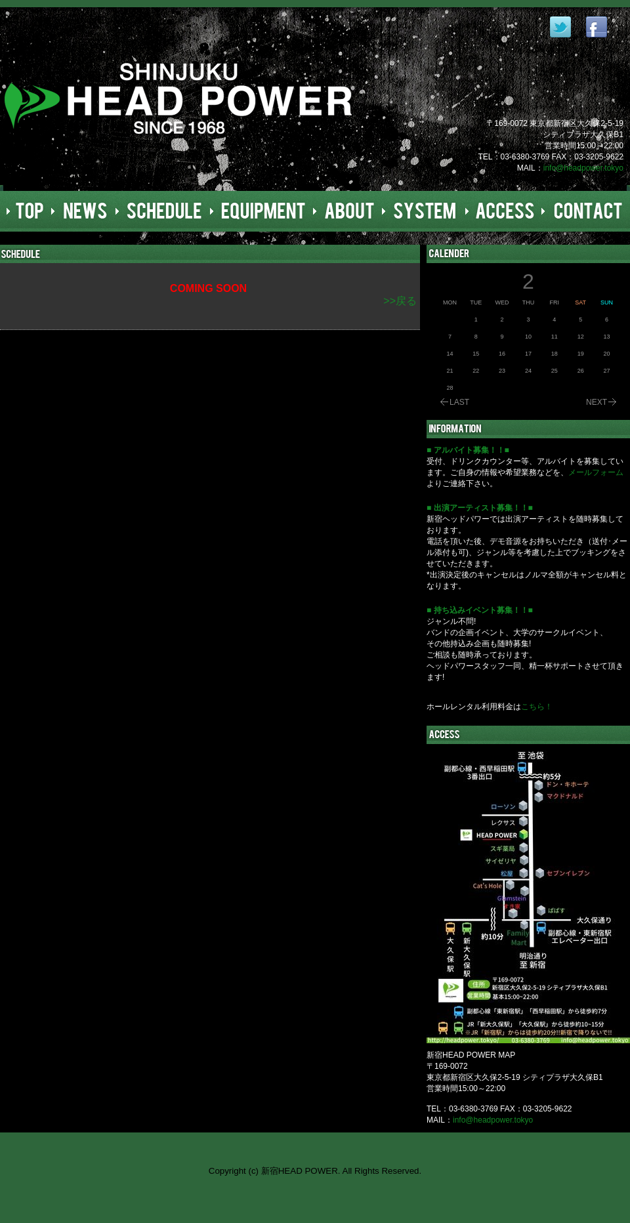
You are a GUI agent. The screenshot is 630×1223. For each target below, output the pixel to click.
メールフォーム (595, 472)
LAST (459, 402)
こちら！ (537, 706)
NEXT (596, 402)
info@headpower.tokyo (583, 168)
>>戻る (400, 300)
